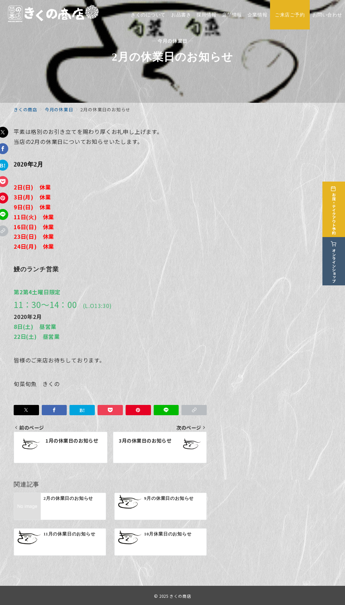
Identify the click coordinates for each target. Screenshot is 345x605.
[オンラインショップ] (335, 259)
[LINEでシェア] (166, 410)
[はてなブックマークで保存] (82, 410)
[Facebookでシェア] (54, 410)
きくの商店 (180, 596)
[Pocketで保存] (110, 410)
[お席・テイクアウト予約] (335, 207)
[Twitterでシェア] (26, 410)
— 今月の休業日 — (172, 41)
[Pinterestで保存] (138, 410)
